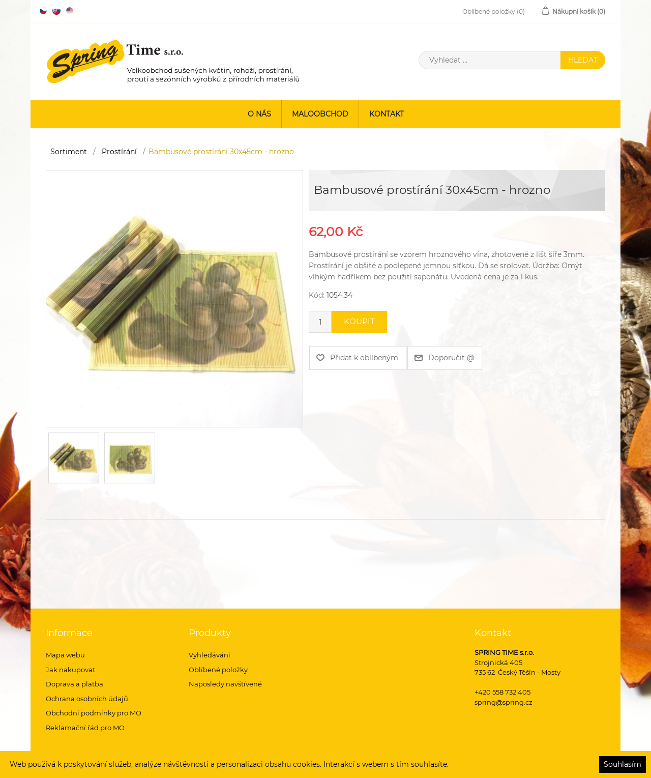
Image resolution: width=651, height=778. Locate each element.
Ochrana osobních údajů (87, 699)
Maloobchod (320, 114)
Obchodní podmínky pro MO (93, 713)
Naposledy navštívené (225, 684)
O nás (259, 114)
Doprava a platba (74, 684)
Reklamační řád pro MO (85, 728)
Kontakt (386, 114)
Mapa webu (65, 655)
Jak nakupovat (70, 670)
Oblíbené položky (218, 670)
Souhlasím (622, 764)
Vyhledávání (209, 655)
